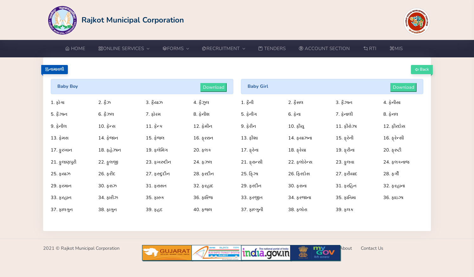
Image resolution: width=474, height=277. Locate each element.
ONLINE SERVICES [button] (123, 48)
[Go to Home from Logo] (116, 20)
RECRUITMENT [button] (223, 48)
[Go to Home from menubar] (78, 48)
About (346, 248)
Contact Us (372, 248)
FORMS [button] (175, 48)
